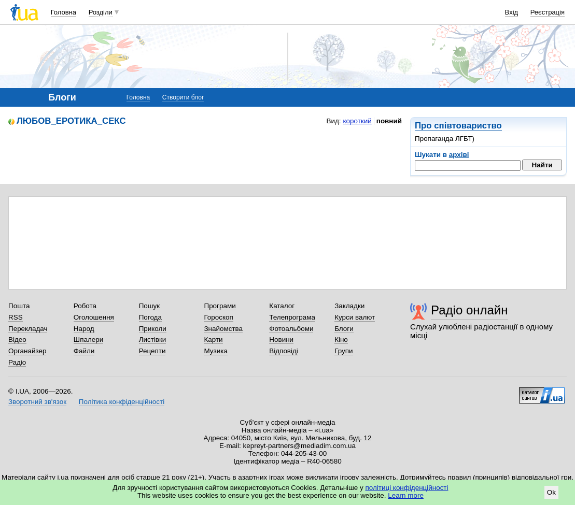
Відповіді (283, 351)
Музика (215, 351)
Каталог (281, 306)
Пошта (19, 306)
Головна (63, 12)
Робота (85, 306)
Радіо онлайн (469, 310)
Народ (84, 329)
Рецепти (152, 351)
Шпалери (88, 339)
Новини (281, 339)
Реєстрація (547, 12)
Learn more (406, 495)
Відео (17, 339)
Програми (219, 306)
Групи (343, 351)
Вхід (511, 12)
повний (389, 121)
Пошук (149, 306)
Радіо (17, 362)
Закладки (349, 306)
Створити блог (183, 97)
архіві (459, 154)
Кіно (341, 339)
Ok (551, 492)
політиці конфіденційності (407, 488)
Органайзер (27, 351)
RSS (15, 317)
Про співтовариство (458, 126)
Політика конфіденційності (121, 402)
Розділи (101, 12)
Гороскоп (218, 317)
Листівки (152, 339)
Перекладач (27, 329)
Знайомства (223, 329)
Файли (84, 351)
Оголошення (94, 317)
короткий (357, 121)
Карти (213, 339)
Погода (150, 317)
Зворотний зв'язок (37, 402)
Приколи (152, 329)
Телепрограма (292, 317)
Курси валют (354, 317)
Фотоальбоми (291, 329)
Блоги (344, 329)
